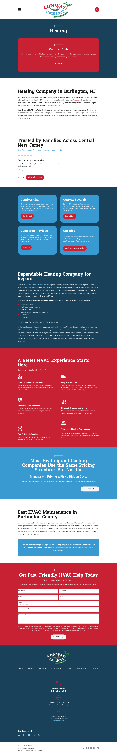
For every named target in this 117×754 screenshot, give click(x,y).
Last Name (63, 590)
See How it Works (90, 489)
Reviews (26, 247)
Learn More (69, 216)
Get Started (58, 63)
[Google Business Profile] (19, 735)
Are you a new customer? (25, 609)
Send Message (58, 637)
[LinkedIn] (34, 735)
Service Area (81, 668)
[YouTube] (29, 735)
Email (61, 596)
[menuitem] (20, 750)
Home (21, 668)
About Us (31, 668)
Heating (69, 668)
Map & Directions (58, 720)
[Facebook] (24, 735)
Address (20, 602)
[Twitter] (39, 735)
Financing (42, 668)
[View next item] (23, 177)
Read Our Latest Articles (74, 248)
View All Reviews (35, 177)
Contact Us (94, 668)
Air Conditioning (56, 668)
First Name (21, 590)
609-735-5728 (58, 691)
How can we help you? (24, 615)
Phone (20, 596)
